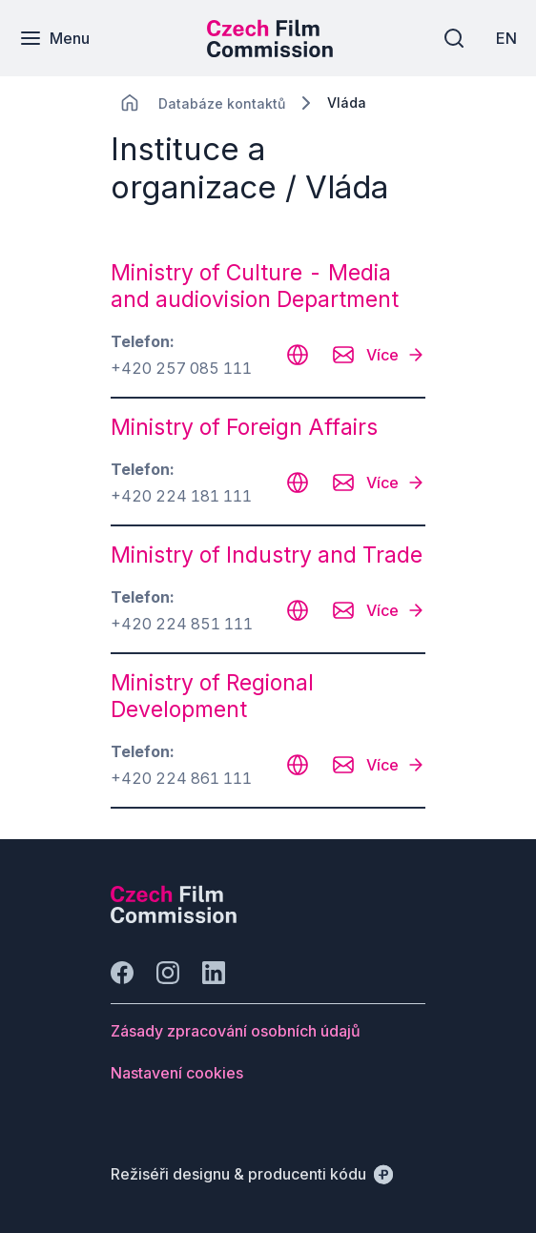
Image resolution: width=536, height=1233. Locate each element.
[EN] (506, 38)
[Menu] (54, 38)
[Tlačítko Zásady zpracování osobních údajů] (236, 1030)
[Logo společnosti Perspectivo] (174, 917)
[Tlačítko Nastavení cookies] (177, 1072)
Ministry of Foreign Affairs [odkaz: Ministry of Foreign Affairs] (244, 427)
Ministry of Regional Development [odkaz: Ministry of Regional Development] (212, 696)
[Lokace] (221, 103)
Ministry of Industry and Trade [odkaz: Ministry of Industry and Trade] (267, 555)
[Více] (395, 354)
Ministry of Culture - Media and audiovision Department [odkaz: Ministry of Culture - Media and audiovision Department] (255, 286)
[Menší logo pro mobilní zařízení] (270, 51)
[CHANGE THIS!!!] (130, 103)
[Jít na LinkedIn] (214, 973)
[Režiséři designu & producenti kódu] (252, 1173)
